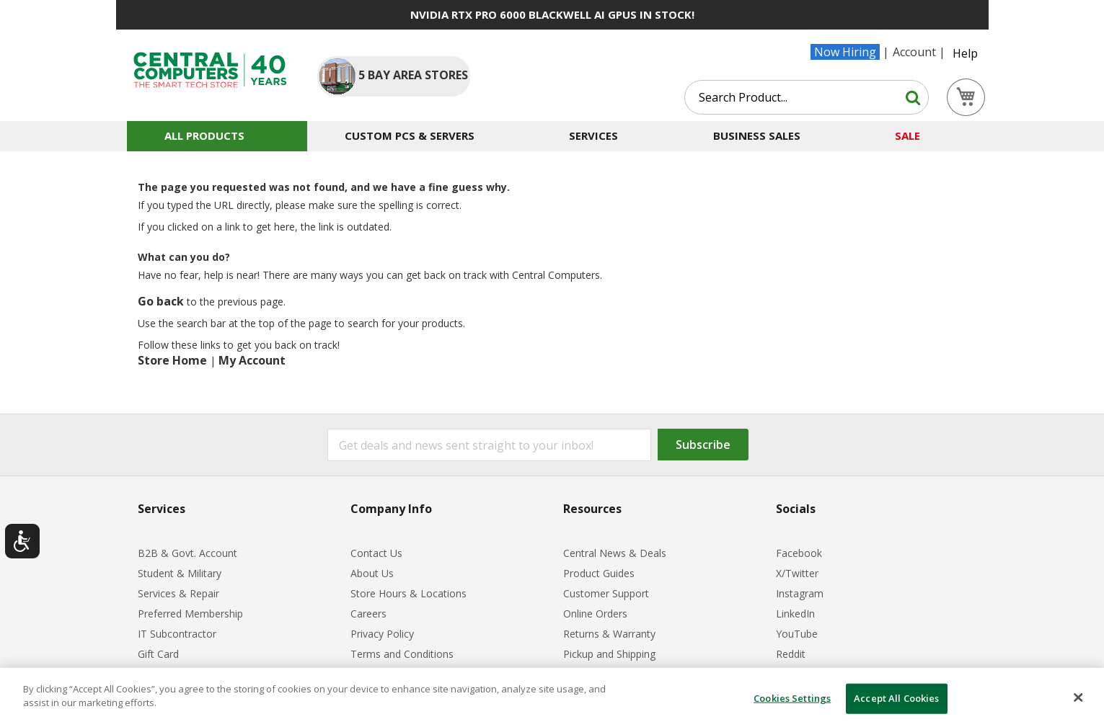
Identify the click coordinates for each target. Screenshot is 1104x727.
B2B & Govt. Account (187, 553)
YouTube (797, 634)
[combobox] (806, 97)
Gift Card (158, 654)
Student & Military (179, 573)
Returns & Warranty (609, 634)
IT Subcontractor (177, 634)
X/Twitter (797, 573)
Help (965, 53)
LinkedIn (795, 613)
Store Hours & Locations (408, 593)
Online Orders (595, 613)
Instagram (799, 593)
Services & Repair (178, 593)
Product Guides (599, 573)
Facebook (799, 553)
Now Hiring (845, 52)
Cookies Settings (792, 698)
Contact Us (376, 553)
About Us (372, 573)
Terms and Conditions (402, 654)
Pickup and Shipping (609, 654)
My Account (252, 360)
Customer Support (606, 593)
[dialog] (552, 697)
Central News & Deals (614, 553)
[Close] (1078, 697)
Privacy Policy (382, 634)
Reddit (790, 654)
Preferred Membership (190, 613)
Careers (368, 613)
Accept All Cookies (896, 698)
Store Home (172, 360)
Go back (161, 301)
